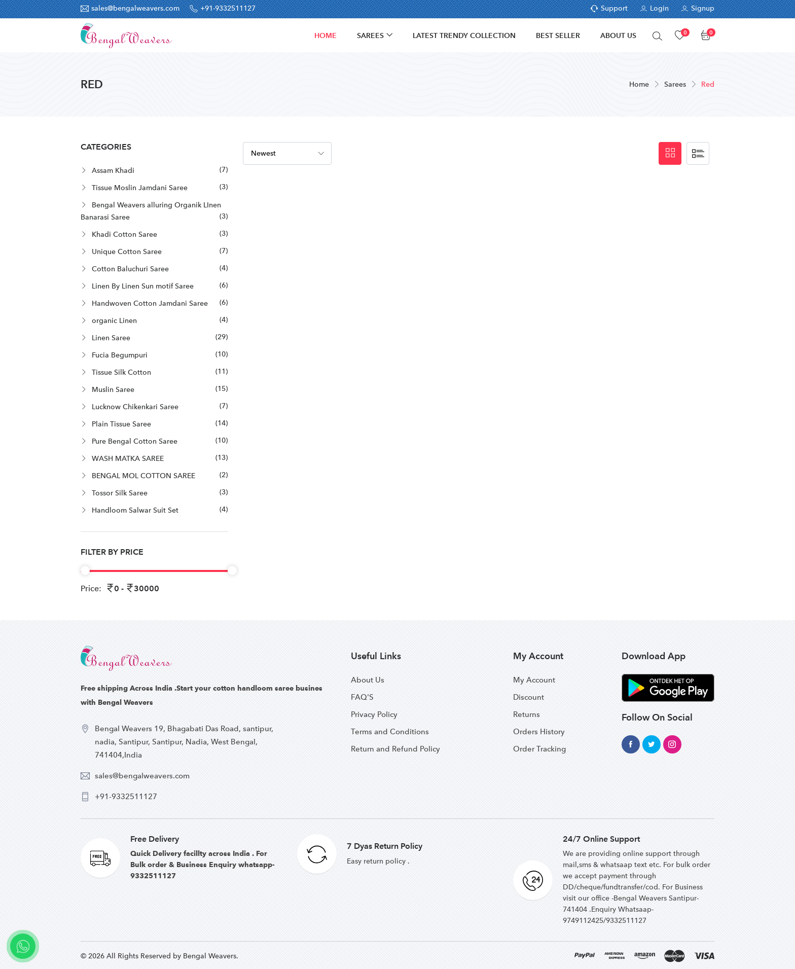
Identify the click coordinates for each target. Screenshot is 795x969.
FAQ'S (362, 697)
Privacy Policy (374, 714)
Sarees (370, 35)
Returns (526, 714)
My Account (534, 680)
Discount (528, 697)
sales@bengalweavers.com (142, 775)
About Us (618, 35)
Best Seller (558, 35)
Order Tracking (539, 748)
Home (325, 35)
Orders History (539, 731)
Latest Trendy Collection (464, 35)
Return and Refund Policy (395, 748)
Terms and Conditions (390, 731)
